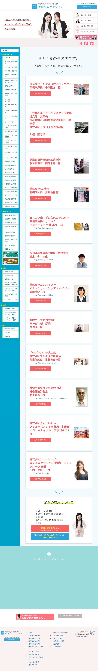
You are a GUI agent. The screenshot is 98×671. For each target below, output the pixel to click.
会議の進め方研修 (10, 180)
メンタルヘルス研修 (11, 131)
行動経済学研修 (10, 161)
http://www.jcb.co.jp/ (41, 473)
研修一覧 (7, 58)
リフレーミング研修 (11, 158)
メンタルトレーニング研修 (11, 136)
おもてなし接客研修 (11, 71)
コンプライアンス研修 (11, 106)
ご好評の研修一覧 (34, 635)
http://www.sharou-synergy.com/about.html (50, 398)
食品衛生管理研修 (10, 199)
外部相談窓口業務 (10, 223)
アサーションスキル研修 (11, 147)
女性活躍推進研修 (10, 165)
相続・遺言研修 (10, 206)
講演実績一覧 (9, 279)
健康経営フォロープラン (11, 227)
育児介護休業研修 (10, 176)
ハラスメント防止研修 (11, 111)
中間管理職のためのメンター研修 (11, 81)
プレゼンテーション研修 (11, 127)
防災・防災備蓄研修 (11, 191)
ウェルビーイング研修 (11, 153)
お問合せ (7, 336)
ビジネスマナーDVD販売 (11, 240)
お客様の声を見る (40, 93)
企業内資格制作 (10, 236)
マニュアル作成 (10, 232)
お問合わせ (57, 647)
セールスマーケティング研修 (11, 100)
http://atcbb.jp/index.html (43, 260)
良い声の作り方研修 (11, 203)
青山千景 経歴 (10, 308)
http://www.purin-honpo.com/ (45, 363)
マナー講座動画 (10, 245)
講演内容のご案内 (10, 215)
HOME (5, 50)
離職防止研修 (9, 86)
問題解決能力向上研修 (11, 76)
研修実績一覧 (9, 275)
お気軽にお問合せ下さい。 (50, 529)
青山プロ (93, 632)
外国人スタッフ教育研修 (11, 94)
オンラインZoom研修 (11, 62)
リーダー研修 (9, 122)
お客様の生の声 (10, 329)
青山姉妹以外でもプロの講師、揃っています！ (50, 536)
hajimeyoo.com (81, 636)
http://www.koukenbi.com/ (43, 228)
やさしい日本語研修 (11, 188)
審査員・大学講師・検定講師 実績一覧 (11, 284)
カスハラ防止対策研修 (11, 117)
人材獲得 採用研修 (10, 90)
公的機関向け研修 (10, 184)
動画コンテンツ (10, 249)
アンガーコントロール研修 (11, 142)
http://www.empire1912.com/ (44, 295)
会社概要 (7, 332)
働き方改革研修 (10, 173)
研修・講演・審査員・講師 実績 (10, 313)
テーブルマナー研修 (11, 195)
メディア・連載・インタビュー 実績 (11, 319)
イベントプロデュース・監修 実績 (11, 289)
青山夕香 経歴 (9, 272)
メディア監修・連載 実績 (12, 295)
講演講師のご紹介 (10, 219)
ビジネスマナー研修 (11, 67)
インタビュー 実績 (11, 300)
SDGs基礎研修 (9, 169)
